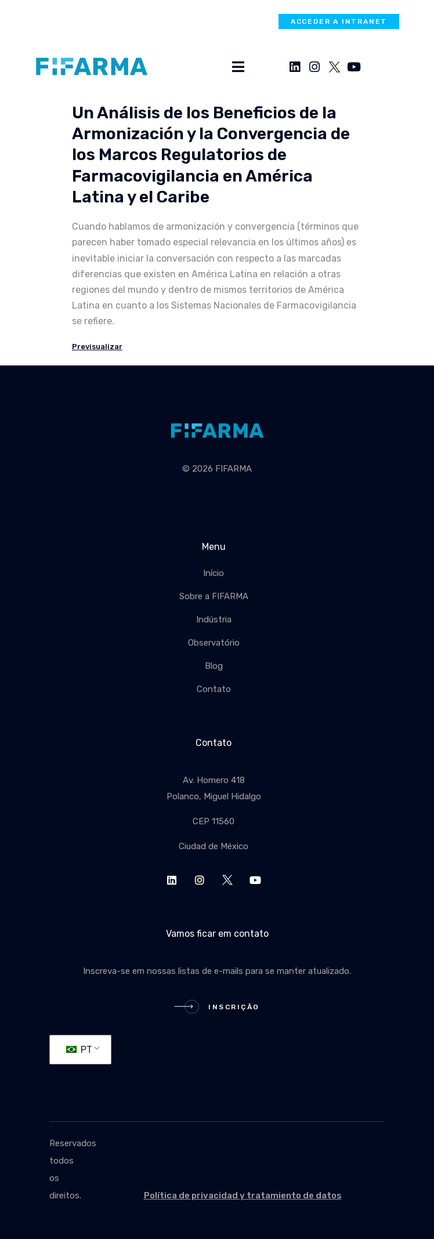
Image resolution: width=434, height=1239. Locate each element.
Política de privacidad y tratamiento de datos (243, 1195)
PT (79, 1049)
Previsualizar (97, 346)
